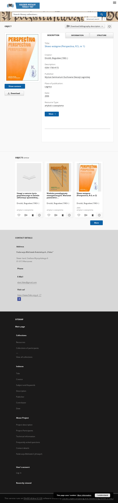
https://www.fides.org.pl (29, 295)
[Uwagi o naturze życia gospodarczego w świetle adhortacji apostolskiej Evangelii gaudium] (29, 177)
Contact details (22, 448)
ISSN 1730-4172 (52, 67)
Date (18, 408)
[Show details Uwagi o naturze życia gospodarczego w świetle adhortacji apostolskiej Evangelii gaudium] (39, 215)
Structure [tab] (101, 35)
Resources (20, 342)
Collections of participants (27, 348)
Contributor (21, 402)
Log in (18, 473)
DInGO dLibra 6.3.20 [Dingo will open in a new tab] (33, 498)
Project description (24, 424)
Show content (15, 86)
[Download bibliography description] (25, 215)
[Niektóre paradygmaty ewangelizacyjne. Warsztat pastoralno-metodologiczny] (59, 177)
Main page (20, 326)
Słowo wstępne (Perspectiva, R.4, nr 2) (87, 194)
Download (13, 93)
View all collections (24, 357)
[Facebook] (19, 299)
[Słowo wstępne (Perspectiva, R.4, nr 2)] (89, 177)
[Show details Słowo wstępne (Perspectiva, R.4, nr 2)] (99, 215)
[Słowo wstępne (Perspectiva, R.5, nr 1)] (22, 57)
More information (84, 495)
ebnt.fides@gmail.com (27, 282)
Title (18, 373)
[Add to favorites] (109, 26)
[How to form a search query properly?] (104, 19)
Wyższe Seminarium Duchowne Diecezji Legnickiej (67, 77)
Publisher (20, 396)
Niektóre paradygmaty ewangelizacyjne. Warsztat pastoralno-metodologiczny (59, 195)
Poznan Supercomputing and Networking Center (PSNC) (87, 498)
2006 (47, 96)
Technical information (25, 436)
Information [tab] (77, 35)
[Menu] (114, 2)
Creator (19, 379)
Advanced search (93, 19)
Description (21, 391)
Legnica (48, 86)
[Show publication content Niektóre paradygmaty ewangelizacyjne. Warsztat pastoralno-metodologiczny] (62, 215)
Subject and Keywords (25, 385)
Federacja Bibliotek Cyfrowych (29, 454)
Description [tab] (53, 35)
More (96, 222)
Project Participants (24, 430)
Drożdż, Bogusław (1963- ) (56, 58)
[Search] (101, 14)
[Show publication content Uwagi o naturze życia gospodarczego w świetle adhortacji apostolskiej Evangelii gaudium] (32, 215)
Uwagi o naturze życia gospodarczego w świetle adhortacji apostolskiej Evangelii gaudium (28, 195)
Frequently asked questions (28, 442)
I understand (102, 495)
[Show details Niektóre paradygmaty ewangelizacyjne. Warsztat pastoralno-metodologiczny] (69, 215)
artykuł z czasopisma (54, 105)
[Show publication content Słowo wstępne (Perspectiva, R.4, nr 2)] (92, 215)
